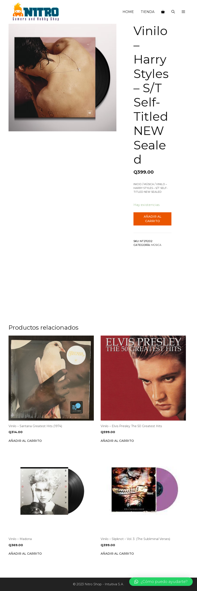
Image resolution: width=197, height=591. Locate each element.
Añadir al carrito (152, 219)
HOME (128, 12)
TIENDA (147, 12)
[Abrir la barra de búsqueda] (173, 12)
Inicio (137, 184)
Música (149, 184)
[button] (183, 12)
